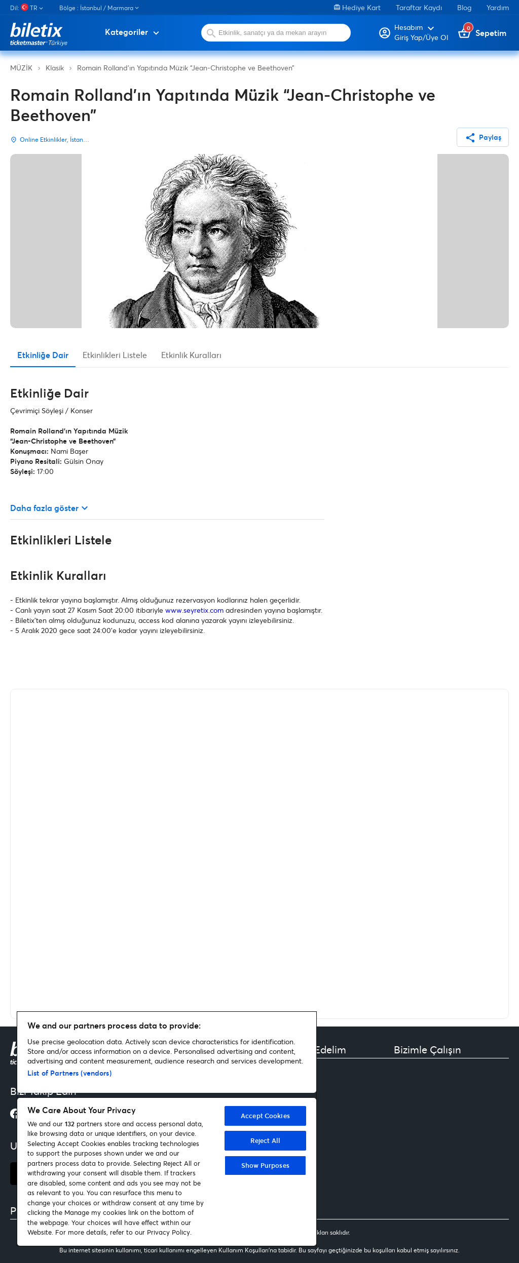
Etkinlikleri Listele (115, 354)
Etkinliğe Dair (42, 354)
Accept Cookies (265, 1115)
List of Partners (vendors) (69, 1073)
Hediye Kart (357, 7)
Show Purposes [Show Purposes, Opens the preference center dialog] (265, 1165)
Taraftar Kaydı (419, 7)
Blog (464, 7)
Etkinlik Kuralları (191, 354)
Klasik (55, 67)
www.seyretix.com (194, 610)
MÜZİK (21, 67)
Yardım (498, 7)
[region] (166, 1129)
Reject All (265, 1140)
